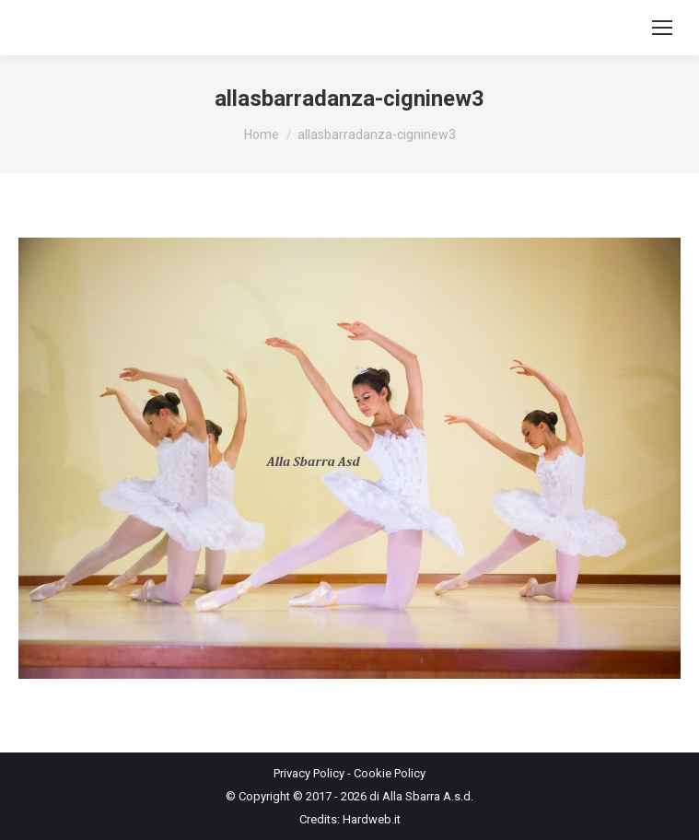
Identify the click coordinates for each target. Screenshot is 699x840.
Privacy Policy (309, 773)
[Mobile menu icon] (662, 27)
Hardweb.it (372, 819)
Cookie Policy (389, 773)
